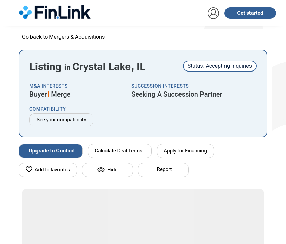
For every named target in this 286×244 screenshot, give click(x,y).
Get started (250, 13)
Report (164, 169)
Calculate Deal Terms (118, 151)
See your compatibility (61, 120)
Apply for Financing (185, 151)
